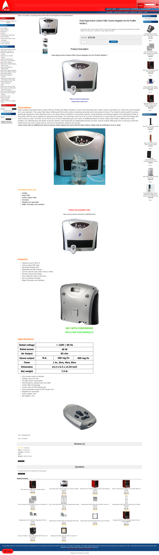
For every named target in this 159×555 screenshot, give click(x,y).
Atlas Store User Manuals (8, 60)
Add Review (21, 461)
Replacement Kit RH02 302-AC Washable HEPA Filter (64, 521)
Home (19, 15)
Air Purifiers (4, 28)
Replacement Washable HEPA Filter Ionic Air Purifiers (95, 521)
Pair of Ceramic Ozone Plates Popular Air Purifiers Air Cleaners (32, 505)
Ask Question (21, 473)
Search (14, 109)
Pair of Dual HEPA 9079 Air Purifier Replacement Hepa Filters (64, 505)
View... (150, 40)
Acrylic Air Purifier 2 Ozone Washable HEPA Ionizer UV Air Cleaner (33, 536)
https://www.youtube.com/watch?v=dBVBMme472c (79, 214)
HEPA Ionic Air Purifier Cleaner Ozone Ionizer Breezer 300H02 (95, 489)
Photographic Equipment (8, 35)
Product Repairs (5, 42)
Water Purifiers (5, 37)
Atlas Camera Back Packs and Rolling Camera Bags (8, 79)
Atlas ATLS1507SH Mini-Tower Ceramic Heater (150, 143)
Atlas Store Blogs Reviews (8, 91)
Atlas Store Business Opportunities (6, 68)
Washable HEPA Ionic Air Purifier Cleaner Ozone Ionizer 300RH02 (126, 520)
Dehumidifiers (5, 30)
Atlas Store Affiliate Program (8, 72)
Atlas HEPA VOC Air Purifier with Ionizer (150, 177)
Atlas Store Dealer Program (8, 70)
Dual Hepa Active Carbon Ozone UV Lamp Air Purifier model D (64, 489)
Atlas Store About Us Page (8, 49)
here (8, 21)
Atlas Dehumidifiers (6, 73)
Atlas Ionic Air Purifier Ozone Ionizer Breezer (33, 489)
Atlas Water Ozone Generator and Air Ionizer (150, 160)
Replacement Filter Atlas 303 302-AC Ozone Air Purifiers (64, 536)
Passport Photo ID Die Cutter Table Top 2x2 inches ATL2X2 (150, 35)
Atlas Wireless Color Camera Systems (6, 82)
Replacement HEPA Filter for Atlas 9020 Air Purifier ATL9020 (126, 505)
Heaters (3, 33)
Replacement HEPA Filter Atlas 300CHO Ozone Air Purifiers (95, 505)
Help (2, 85)
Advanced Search (8, 111)
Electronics (4, 31)
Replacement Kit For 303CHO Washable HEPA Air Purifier (32, 520)
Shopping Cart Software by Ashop (79, 553)
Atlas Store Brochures (7, 59)
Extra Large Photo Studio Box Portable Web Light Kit (150, 87)
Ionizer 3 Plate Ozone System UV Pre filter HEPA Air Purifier (126, 489)
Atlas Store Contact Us (7, 51)
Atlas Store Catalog (6, 62)
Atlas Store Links (5, 96)
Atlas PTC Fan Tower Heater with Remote (150, 127)
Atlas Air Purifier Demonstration (5, 98)
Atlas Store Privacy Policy (8, 86)
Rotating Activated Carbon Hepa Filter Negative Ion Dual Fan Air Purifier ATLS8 (150, 194)
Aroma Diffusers (5, 43)
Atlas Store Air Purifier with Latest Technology (8, 88)
